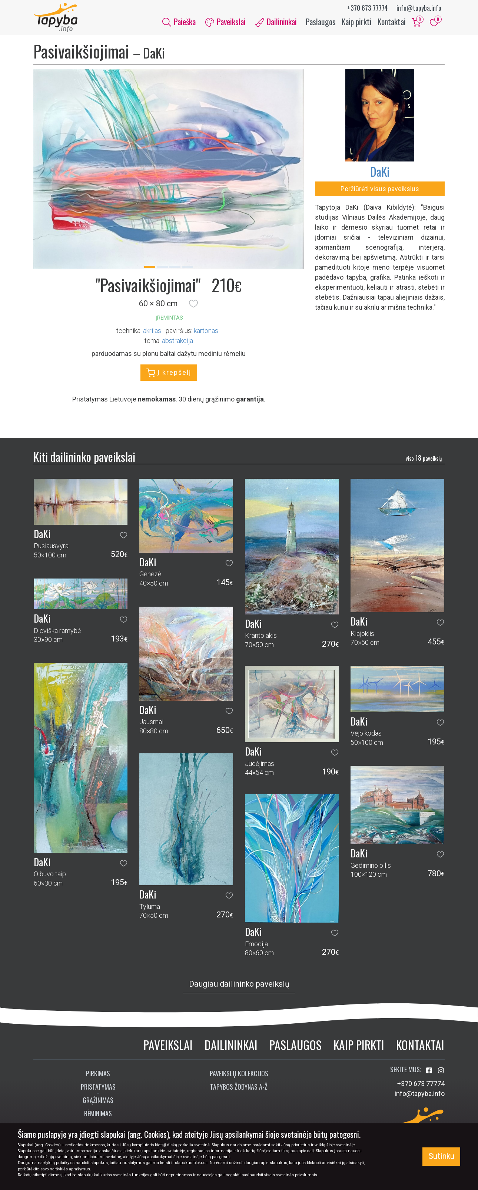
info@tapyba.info (418, 8)
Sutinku (441, 1156)
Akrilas (152, 330)
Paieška (179, 21)
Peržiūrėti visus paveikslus (380, 189)
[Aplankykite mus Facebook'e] (429, 1071)
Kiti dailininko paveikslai (84, 457)
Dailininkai (231, 1045)
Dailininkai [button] (276, 21)
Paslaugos (321, 21)
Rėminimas (98, 1114)
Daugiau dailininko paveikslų (239, 984)
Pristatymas (98, 1087)
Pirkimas (98, 1074)
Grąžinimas (98, 1100)
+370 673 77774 (367, 8)
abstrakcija (177, 340)
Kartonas (206, 330)
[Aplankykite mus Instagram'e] (441, 1071)
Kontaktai (392, 21)
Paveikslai (168, 1045)
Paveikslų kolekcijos (239, 1074)
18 (424, 458)
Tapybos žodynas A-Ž (239, 1087)
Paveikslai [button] (225, 21)
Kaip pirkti (357, 21)
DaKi (379, 171)
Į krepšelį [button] (168, 373)
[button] (193, 304)
